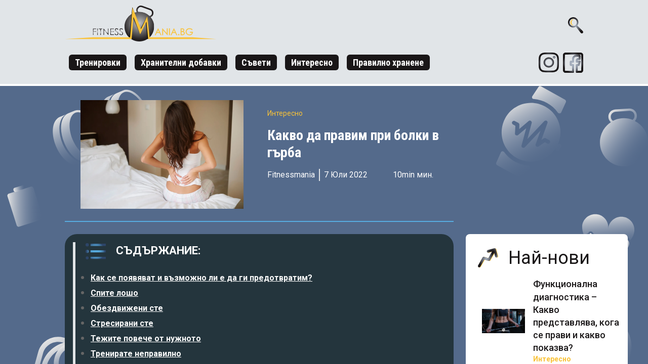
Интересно (312, 62)
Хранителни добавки (181, 62)
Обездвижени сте (127, 308)
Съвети (256, 62)
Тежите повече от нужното (146, 338)
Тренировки (97, 62)
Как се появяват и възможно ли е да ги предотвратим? (201, 278)
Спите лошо (114, 293)
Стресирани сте (122, 323)
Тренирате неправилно (136, 353)
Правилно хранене (388, 62)
